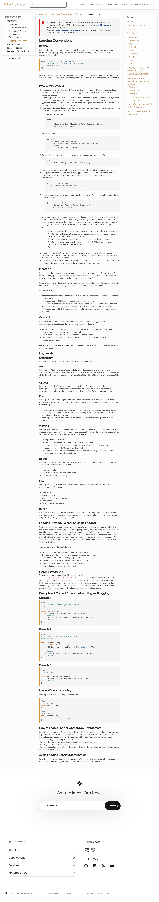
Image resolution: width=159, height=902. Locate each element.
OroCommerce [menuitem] (137, 4)
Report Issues (12, 44)
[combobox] (47, 4)
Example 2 (134, 90)
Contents (131, 17)
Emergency (134, 40)
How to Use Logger (136, 25)
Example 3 (134, 93)
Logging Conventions (18, 40)
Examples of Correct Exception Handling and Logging (138, 81)
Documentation (44, 14)
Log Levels (132, 37)
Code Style (13, 24)
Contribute (79, 14)
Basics (130, 21)
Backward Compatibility (18, 51)
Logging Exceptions (138, 73)
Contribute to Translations (19, 31)
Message (131, 29)
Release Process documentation (66, 30)
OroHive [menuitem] (151, 4)
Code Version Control (18, 28)
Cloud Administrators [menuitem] (115, 4)
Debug (132, 63)
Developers (56, 14)
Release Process (14, 48)
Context (131, 33)
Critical (132, 47)
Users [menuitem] (81, 4)
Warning (133, 53)
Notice (132, 57)
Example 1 (133, 87)
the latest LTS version (101, 25)
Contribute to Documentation (15, 35)
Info (131, 60)
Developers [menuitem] (94, 4)
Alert (131, 44)
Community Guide (67, 14)
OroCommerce (19, 841)
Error (131, 50)
